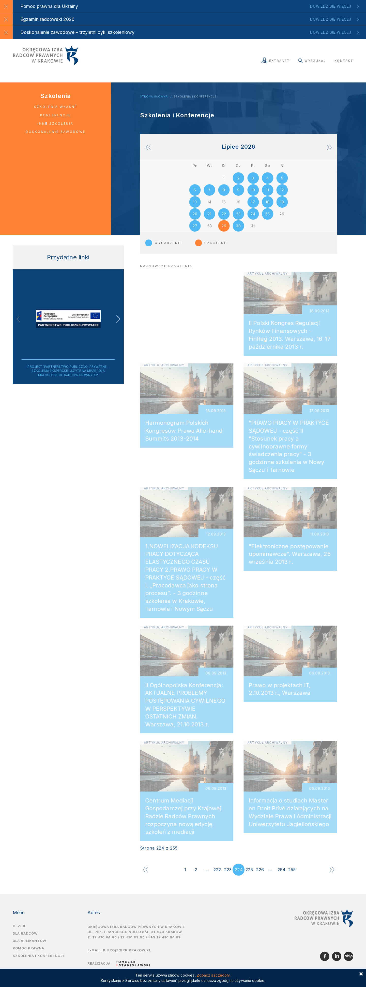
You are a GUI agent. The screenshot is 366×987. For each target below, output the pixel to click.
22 (224, 218)
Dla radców (25, 940)
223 (228, 876)
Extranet (276, 61)
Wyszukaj (312, 61)
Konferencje (55, 115)
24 (253, 218)
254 (282, 876)
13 (195, 205)
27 (195, 231)
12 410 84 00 (105, 943)
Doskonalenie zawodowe (56, 132)
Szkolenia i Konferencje (195, 96)
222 (217, 876)
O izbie (19, 932)
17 (253, 205)
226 (260, 876)
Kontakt (343, 61)
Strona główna (154, 96)
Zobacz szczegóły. (214, 975)
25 (267, 218)
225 (249, 876)
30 (238, 231)
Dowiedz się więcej (330, 6)
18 (268, 205)
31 (253, 231)
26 (282, 218)
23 (238, 218)
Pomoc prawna (28, 954)
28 (209, 231)
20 (195, 218)
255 (292, 876)
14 (209, 205)
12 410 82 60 (132, 943)
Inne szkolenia (55, 123)
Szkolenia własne (55, 107)
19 (282, 205)
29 (224, 231)
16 (238, 205)
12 (282, 192)
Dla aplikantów (29, 947)
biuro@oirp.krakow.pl (127, 956)
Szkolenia (55, 96)
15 (224, 205)
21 (209, 218)
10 (253, 192)
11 (267, 192)
